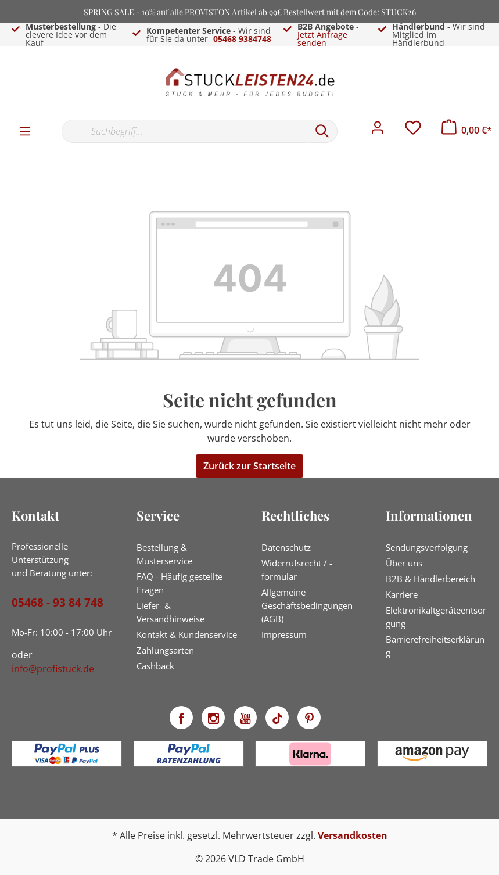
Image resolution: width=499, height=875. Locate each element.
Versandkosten (352, 835)
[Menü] (25, 131)
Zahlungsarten (165, 650)
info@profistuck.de (53, 668)
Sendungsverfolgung (427, 547)
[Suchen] (322, 131)
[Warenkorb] (467, 130)
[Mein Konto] (378, 131)
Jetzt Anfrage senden (322, 38)
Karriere (402, 594)
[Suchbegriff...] (184, 131)
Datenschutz (286, 547)
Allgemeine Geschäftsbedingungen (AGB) (307, 605)
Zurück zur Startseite (249, 466)
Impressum (284, 634)
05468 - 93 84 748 (57, 602)
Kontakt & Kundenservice (187, 634)
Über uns (404, 563)
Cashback (155, 666)
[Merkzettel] (413, 131)
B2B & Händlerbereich (430, 578)
